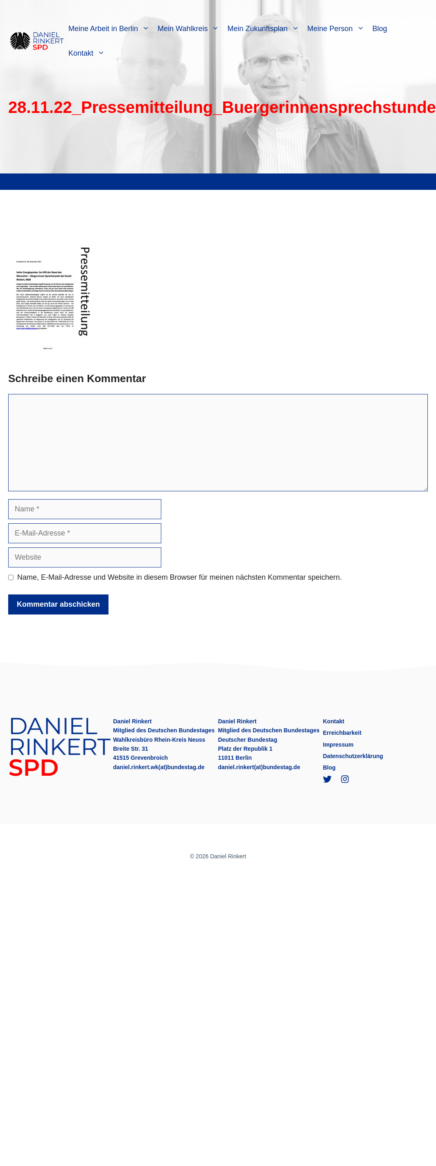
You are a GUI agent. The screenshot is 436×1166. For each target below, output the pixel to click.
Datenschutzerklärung (353, 756)
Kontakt (88, 53)
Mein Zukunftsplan (265, 28)
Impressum (338, 744)
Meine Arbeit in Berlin (111, 28)
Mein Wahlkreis (190, 28)
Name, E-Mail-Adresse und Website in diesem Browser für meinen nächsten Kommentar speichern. (179, 577)
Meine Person (337, 28)
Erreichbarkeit (342, 732)
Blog (380, 29)
